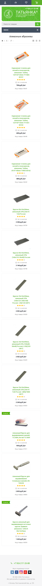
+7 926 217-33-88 (31, 8)
